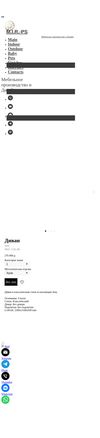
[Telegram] (10, 126)
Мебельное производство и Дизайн (32, 41)
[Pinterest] (10, 135)
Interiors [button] (15, 68)
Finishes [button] (15, 64)
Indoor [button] (14, 45)
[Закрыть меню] (2, 17)
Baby (12, 54)
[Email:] (10, 109)
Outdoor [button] (15, 50)
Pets (11, 59)
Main (12, 40)
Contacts (15, 73)
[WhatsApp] (10, 117)
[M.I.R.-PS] (10, 100)
